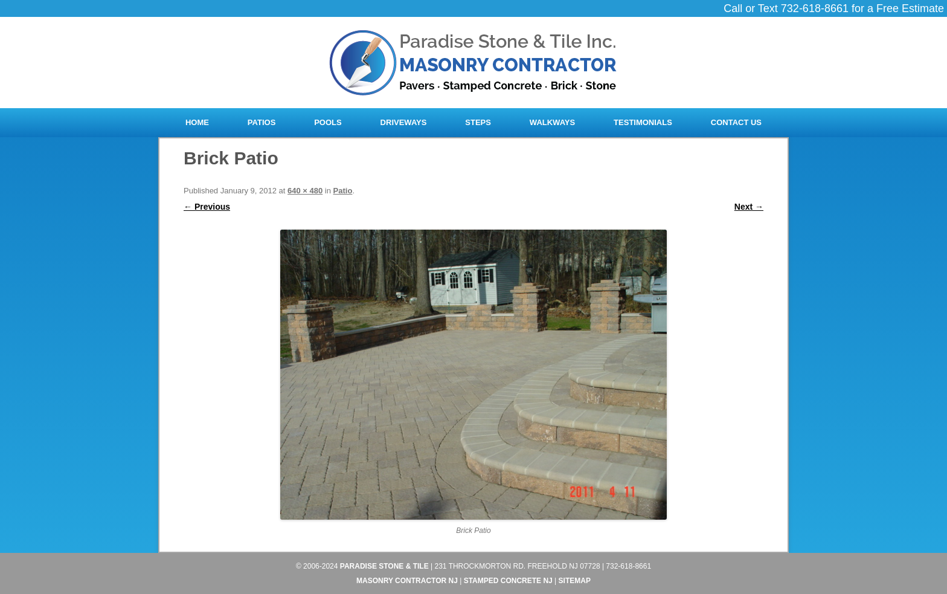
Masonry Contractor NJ (407, 580)
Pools (328, 122)
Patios (261, 122)
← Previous (207, 206)
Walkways (552, 122)
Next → (748, 206)
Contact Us (736, 122)
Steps (478, 122)
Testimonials (643, 122)
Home (197, 122)
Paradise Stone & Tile (384, 566)
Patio (343, 190)
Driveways (403, 122)
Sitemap (575, 580)
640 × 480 (305, 190)
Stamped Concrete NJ (508, 580)
